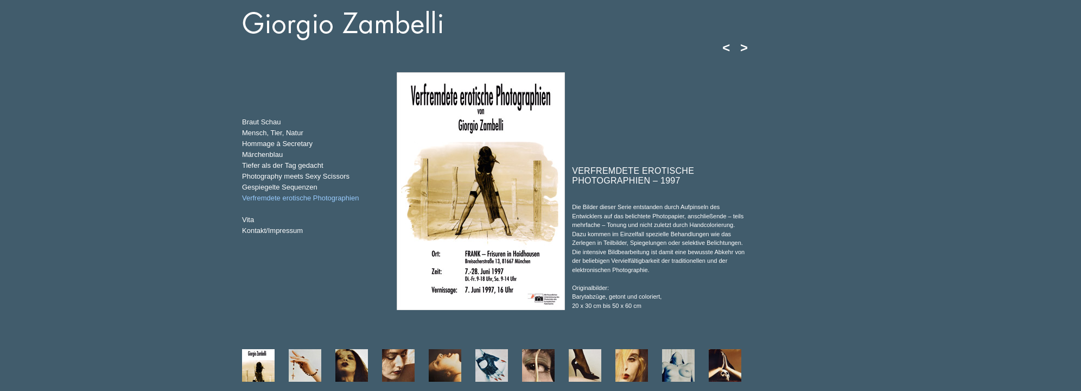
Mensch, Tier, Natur (272, 133)
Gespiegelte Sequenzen (279, 187)
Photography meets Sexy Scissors (295, 176)
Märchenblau (262, 154)
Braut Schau (261, 122)
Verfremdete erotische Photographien (300, 198)
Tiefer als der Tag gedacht (282, 165)
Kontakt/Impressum (272, 230)
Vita (248, 220)
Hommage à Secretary (277, 144)
